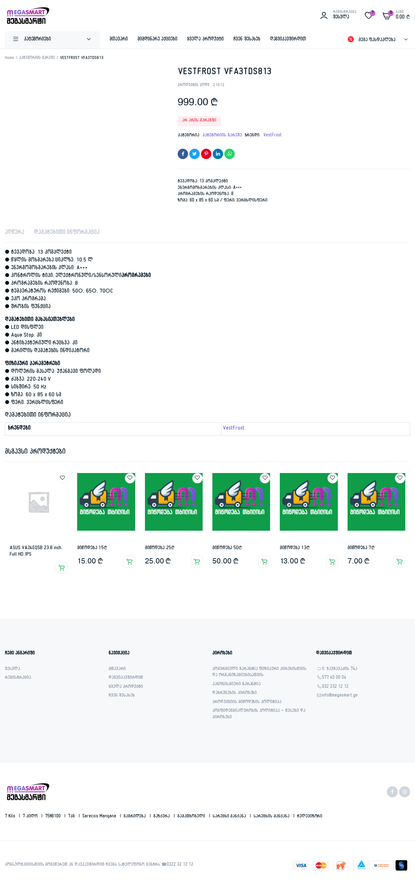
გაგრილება (136, 817)
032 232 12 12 (335, 687)
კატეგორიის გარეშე (37, 58)
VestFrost (272, 136)
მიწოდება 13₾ (295, 548)
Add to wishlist (62, 478)
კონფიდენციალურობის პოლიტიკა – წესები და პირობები (258, 714)
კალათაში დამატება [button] (129, 561)
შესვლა (12, 669)
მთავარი (119, 39)
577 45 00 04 (334, 678)
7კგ (72, 817)
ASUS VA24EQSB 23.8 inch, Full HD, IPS (36, 551)
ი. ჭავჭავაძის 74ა (339, 669)
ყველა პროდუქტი (205, 39)
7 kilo (11, 817)
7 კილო (31, 817)
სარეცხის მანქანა (272, 817)
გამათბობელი (192, 817)
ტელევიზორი (310, 817)
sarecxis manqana (99, 817)
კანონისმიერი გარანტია (236, 685)
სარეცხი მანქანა (230, 817)
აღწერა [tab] (14, 233)
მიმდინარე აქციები (157, 39)
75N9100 (53, 817)
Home (9, 58)
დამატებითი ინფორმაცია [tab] (67, 233)
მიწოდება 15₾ (92, 548)
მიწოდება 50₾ (227, 548)
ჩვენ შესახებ (246, 39)
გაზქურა (162, 817)
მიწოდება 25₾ (160, 548)
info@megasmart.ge (340, 696)
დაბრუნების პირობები (234, 693)
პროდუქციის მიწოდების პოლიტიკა (246, 702)
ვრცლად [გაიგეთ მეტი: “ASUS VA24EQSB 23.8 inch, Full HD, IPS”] (61, 567)
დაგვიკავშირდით (288, 39)
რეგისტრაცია (18, 678)
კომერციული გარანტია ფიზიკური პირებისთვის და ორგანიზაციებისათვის (259, 672)
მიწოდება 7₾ (361, 548)
